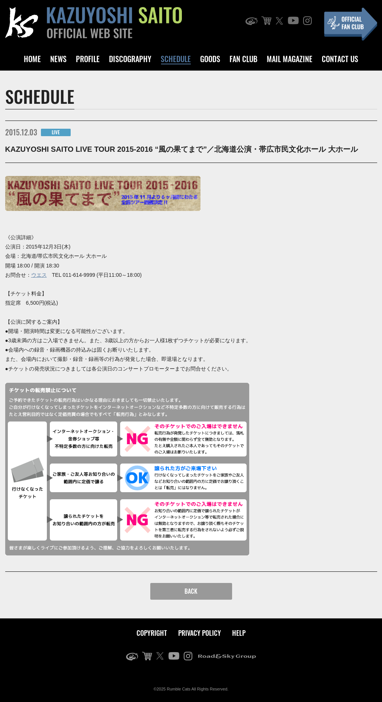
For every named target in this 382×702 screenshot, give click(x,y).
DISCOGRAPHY (130, 58)
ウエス (39, 275)
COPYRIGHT (152, 633)
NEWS (58, 58)
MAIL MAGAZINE (289, 58)
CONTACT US (340, 58)
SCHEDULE (176, 58)
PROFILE (88, 58)
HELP (238, 633)
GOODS (210, 58)
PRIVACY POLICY (199, 633)
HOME (32, 58)
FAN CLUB (243, 58)
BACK (191, 591)
